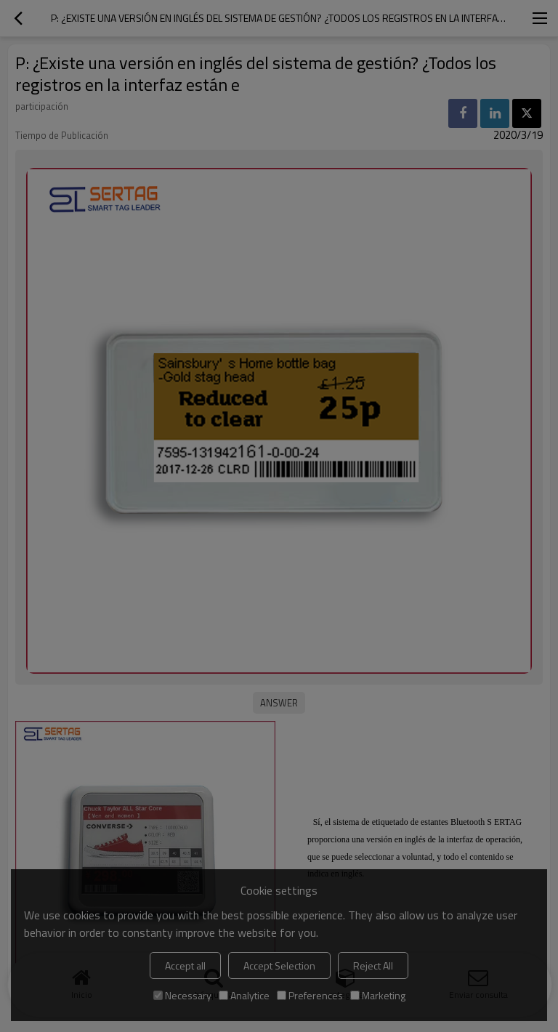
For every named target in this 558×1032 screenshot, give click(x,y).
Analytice (244, 995)
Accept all (185, 965)
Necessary (182, 995)
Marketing (377, 995)
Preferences (310, 995)
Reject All (373, 965)
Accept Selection (279, 965)
